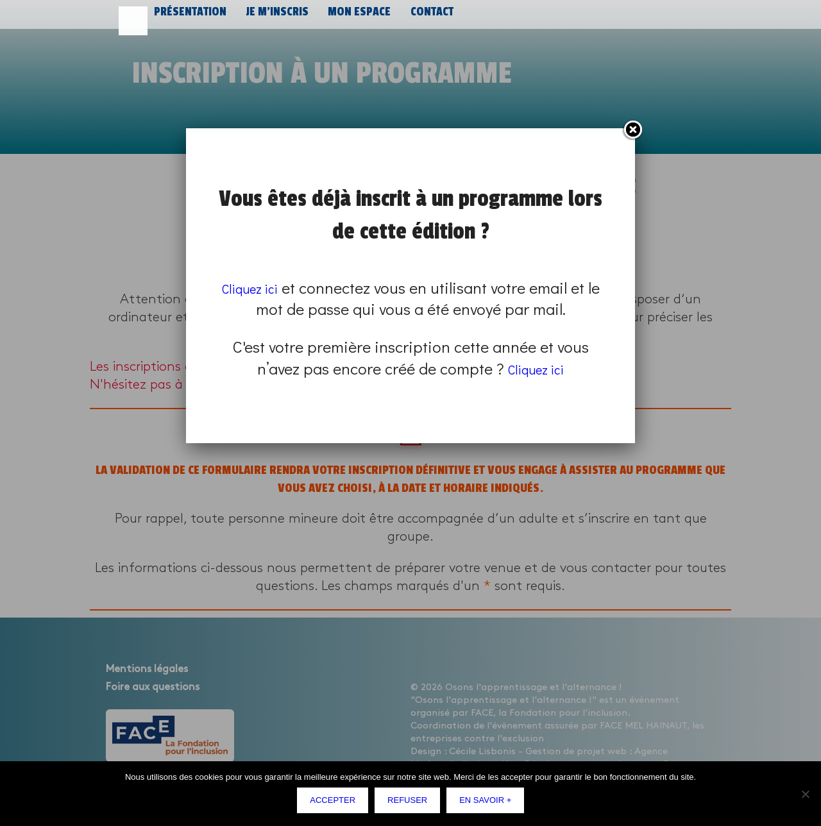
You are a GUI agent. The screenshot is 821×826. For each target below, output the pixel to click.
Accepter (336, 803)
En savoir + (488, 803)
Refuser (410, 803)
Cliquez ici (257, 287)
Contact (423, 18)
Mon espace (352, 18)
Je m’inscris (272, 18)
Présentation (189, 18)
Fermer (632, 130)
